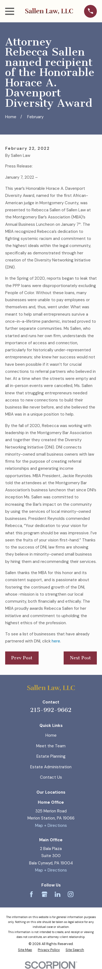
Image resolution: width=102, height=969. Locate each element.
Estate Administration (51, 767)
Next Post (80, 657)
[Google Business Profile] (44, 894)
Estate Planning (51, 756)
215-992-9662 (51, 709)
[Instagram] (70, 894)
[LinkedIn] (57, 894)
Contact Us (51, 777)
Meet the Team (51, 746)
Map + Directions (51, 825)
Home (51, 735)
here (56, 641)
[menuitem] (25, 950)
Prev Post (21, 657)
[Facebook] (31, 894)
